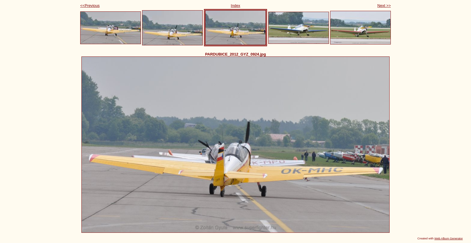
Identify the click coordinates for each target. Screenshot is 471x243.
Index (235, 5)
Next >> (384, 5)
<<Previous (90, 5)
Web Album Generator (448, 238)
